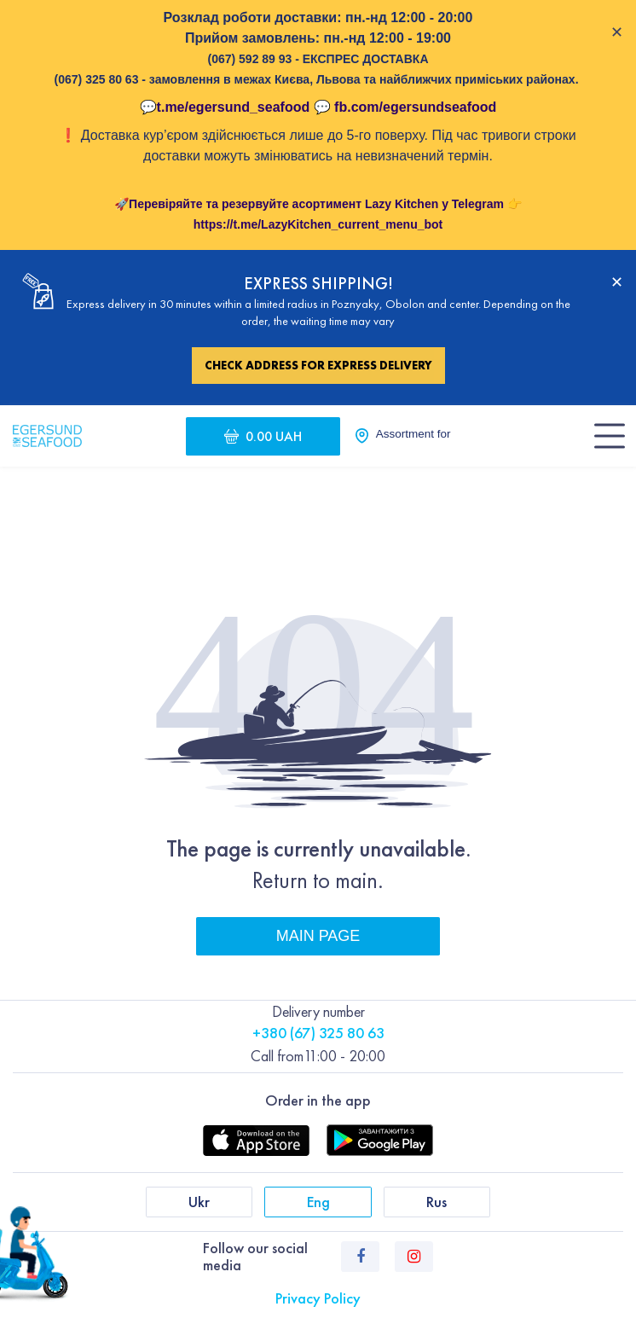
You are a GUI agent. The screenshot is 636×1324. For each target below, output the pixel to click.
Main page (318, 935)
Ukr (199, 1201)
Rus (436, 1201)
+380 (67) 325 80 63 (318, 1032)
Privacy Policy (318, 1298)
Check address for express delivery (318, 365)
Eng (318, 1201)
